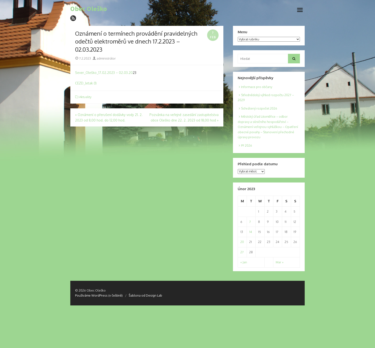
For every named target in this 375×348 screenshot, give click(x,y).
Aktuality (85, 97)
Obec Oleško (88, 9)
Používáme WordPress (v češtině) (99, 295)
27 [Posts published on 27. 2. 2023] (242, 252)
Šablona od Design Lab (145, 295)
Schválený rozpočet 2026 (259, 108)
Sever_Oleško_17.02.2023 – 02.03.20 (104, 73)
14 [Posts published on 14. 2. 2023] (250, 232)
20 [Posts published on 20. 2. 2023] (242, 242)
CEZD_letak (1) (86, 83)
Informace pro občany (256, 87)
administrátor (104, 58)
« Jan (243, 262)
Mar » (279, 262)
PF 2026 (246, 145)
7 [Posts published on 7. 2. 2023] (250, 222)
